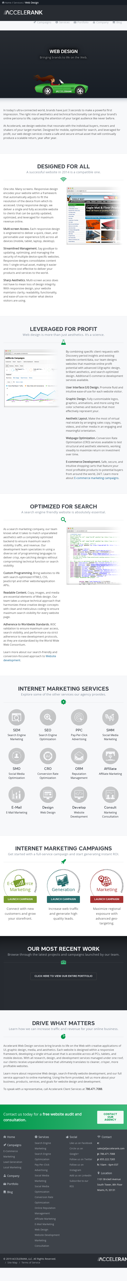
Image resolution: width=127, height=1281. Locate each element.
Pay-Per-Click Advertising (42, 1167)
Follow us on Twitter (81, 1159)
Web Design (41, 1229)
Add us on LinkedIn (80, 1175)
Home (8, 2)
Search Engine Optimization (43, 1156)
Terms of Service (31, 1262)
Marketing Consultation (42, 1243)
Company (102, 22)
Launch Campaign (20, 899)
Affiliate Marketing (45, 1218)
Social (73, 1137)
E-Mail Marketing (44, 1224)
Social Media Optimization (42, 1189)
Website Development (47, 1235)
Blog (119, 22)
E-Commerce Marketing (10, 1154)
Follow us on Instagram (77, 1167)
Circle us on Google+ (76, 1151)
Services (18, 2)
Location (106, 1173)
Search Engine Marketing (43, 1145)
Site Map (12, 1262)
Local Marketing (12, 1167)
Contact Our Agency (110, 1117)
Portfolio (83, 22)
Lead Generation (12, 1162)
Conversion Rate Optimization (44, 1199)
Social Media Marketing (42, 1178)
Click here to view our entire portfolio (63, 976)
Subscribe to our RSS (79, 1183)
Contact (107, 1137)
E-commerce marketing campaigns (96, 478)
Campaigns (44, 22)
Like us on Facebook (81, 1143)
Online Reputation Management (45, 1210)
